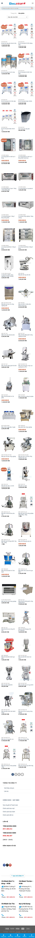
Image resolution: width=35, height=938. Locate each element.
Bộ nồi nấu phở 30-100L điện (8, 101)
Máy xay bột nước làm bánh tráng (8, 712)
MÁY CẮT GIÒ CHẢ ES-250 (8, 335)
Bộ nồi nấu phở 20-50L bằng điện (25, 44)
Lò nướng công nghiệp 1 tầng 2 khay (25, 217)
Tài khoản (5, 931)
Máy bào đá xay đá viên (24, 275)
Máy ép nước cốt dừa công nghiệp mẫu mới (25, 457)
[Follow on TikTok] (7, 865)
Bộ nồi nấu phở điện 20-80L (25, 101)
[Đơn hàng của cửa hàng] (17, 17)
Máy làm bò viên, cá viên (7, 485)
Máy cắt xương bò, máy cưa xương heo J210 (25, 366)
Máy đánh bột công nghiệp (25, 427)
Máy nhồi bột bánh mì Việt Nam (8, 571)
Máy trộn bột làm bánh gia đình (8, 657)
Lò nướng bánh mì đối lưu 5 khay (8, 157)
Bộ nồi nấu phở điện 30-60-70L (8, 129)
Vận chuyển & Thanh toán (10, 805)
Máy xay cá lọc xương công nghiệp (25, 712)
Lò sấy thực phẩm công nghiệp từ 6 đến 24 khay (7, 275)
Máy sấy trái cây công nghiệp (8, 601)
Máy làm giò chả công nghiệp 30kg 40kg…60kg (25, 514)
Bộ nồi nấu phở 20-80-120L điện (25, 73)
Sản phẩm (24, 931)
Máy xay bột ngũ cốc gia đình (25, 685)
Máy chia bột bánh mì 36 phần (7, 397)
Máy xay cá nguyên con (7, 739)
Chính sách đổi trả (8, 815)
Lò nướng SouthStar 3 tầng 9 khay (25, 247)
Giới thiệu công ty (9, 788)
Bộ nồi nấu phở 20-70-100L (8, 72)
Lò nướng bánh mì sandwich (25, 188)
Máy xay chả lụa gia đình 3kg (25, 765)
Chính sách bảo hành (9, 811)
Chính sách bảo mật (8, 808)
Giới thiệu (17, 933)
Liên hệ (6, 791)
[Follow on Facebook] (4, 865)
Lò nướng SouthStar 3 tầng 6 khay (8, 247)
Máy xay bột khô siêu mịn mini (24, 657)
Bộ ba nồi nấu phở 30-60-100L (8, 43)
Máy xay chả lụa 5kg (23, 739)
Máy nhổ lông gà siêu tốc (24, 541)
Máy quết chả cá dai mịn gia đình (25, 571)
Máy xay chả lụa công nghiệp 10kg (8, 766)
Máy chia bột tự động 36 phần (25, 396)
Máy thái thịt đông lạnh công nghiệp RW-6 (25, 602)
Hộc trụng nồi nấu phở (24, 128)
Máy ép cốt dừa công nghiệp (8, 456)
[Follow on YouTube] (10, 865)
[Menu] (33, 3)
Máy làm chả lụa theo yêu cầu (8, 514)
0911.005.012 (11, 897)
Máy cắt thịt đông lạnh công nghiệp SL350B (25, 335)
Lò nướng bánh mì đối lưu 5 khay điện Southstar (25, 157)
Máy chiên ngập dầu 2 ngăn (8, 427)
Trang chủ (14, 13)
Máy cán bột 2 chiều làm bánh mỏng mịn (24, 305)
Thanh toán (12, 931)
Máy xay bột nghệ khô (6, 685)
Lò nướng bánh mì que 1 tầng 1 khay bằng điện (8, 189)
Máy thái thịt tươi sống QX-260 (8, 629)
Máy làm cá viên (22, 485)
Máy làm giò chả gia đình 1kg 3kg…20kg (8, 542)
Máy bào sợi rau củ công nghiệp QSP (7, 305)
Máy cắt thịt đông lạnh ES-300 (9, 365)
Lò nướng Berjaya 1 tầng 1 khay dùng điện (8, 217)
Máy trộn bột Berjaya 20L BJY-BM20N (24, 629)
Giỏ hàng (18, 931)
